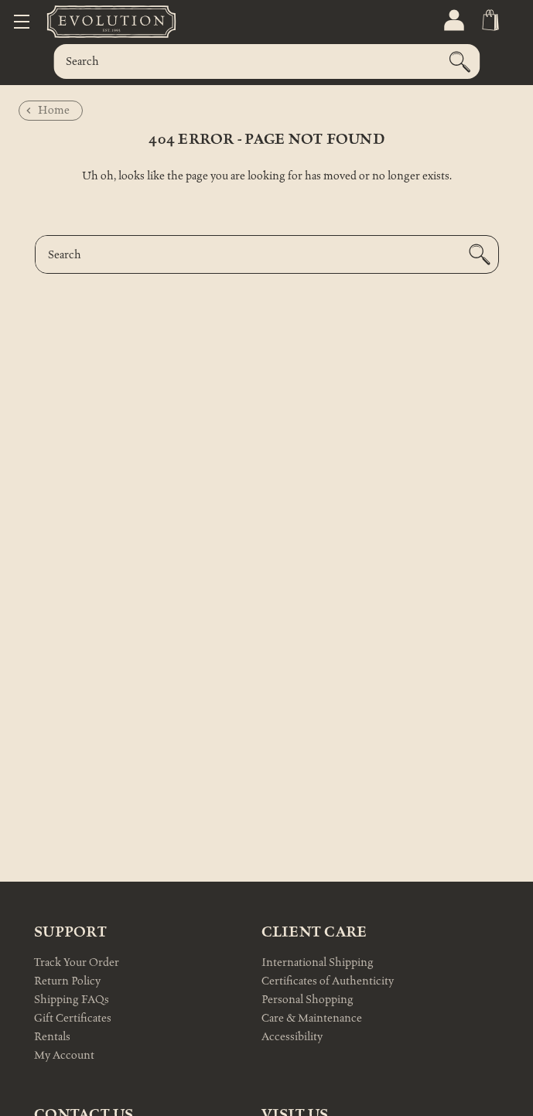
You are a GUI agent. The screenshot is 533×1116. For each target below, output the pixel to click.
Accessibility (292, 1036)
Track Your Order (76, 962)
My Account (64, 1055)
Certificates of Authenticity (327, 981)
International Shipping (317, 962)
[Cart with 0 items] (489, 20)
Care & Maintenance (311, 1018)
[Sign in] (453, 20)
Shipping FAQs (71, 999)
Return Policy (67, 981)
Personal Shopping (307, 999)
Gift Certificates (72, 1018)
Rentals (52, 1036)
